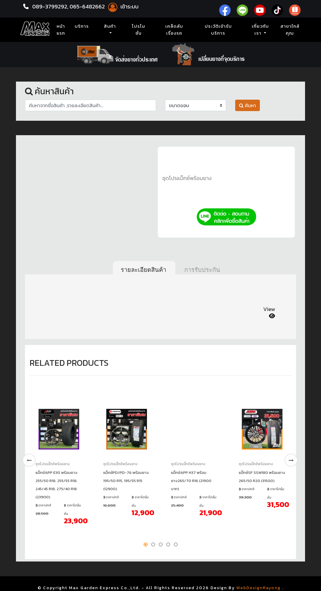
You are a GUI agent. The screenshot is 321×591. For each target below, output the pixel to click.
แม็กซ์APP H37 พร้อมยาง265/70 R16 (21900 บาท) (191, 481)
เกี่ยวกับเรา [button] (260, 29)
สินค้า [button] (110, 26)
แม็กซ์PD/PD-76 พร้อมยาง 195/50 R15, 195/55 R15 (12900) (126, 481)
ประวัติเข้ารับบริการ (218, 29)
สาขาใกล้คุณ (289, 29)
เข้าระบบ (122, 6)
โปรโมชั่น (138, 29)
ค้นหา (247, 105)
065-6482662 (88, 6)
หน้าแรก (62, 29)
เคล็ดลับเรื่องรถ (174, 29)
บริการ (82, 26)
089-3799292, (50, 6)
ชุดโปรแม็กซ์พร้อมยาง (187, 178)
